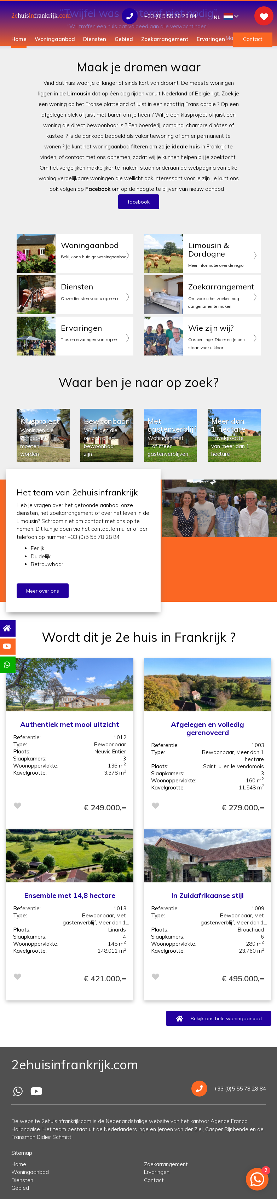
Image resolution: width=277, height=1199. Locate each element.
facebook (139, 202)
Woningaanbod (55, 39)
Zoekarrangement (164, 39)
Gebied (124, 39)
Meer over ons (37, 591)
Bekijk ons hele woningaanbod (218, 1018)
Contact (252, 39)
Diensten (94, 39)
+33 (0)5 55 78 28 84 (228, 1088)
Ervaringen (211, 39)
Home (19, 39)
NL (226, 16)
